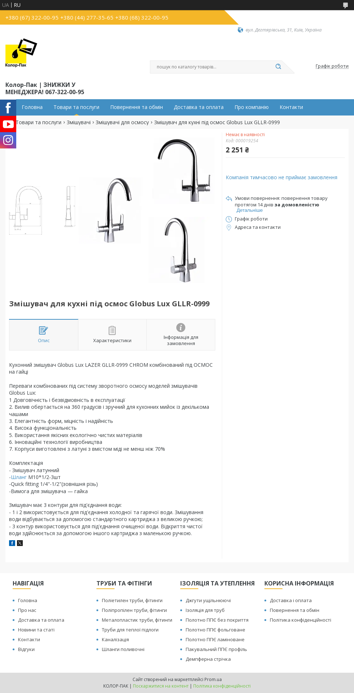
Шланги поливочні (123, 649)
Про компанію (251, 107)
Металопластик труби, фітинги (137, 620)
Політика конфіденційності (300, 620)
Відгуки (26, 649)
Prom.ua (213, 679)
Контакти (291, 107)
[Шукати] (278, 67)
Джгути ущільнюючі (208, 600)
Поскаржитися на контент (161, 686)
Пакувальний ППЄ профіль (216, 649)
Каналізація (115, 639)
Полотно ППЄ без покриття (217, 620)
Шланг (19, 477)
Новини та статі (36, 629)
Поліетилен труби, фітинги (132, 600)
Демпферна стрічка (208, 659)
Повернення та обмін (136, 107)
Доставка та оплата (199, 107)
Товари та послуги (76, 107)
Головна (32, 107)
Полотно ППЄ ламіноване (215, 639)
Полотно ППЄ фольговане (215, 629)
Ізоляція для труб (205, 610)
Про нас (27, 610)
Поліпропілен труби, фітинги (134, 610)
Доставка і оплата (291, 600)
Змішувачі (79, 122)
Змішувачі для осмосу (122, 122)
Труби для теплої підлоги (130, 629)
